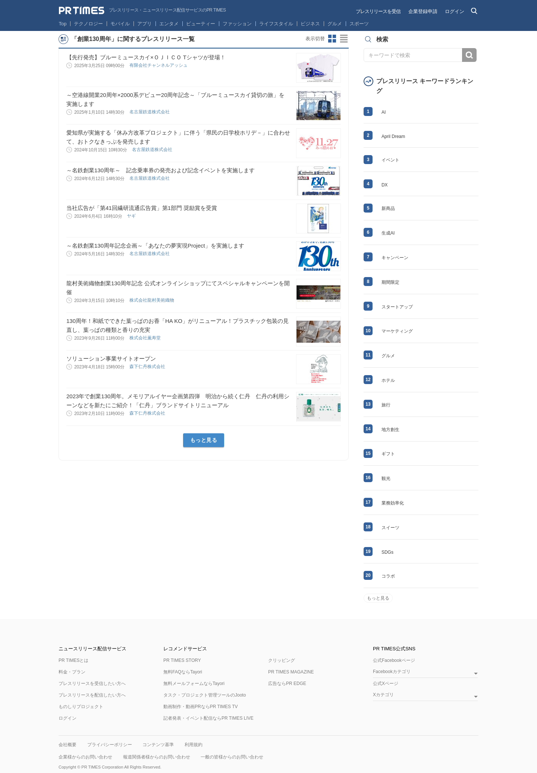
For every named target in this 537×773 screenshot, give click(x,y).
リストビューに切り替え (344, 38)
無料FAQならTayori (182, 672)
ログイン (454, 11)
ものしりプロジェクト (81, 706)
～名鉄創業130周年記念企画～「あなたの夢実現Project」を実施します (155, 245)
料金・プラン (72, 672)
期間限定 (390, 282)
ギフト (388, 453)
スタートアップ (397, 306)
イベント (390, 160)
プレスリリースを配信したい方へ (92, 695)
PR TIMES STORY (182, 660)
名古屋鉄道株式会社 (150, 111)
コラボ (388, 576)
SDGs (387, 552)
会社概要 (67, 744)
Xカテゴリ (383, 694)
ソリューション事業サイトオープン (111, 358)
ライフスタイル (276, 23)
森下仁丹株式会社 (147, 366)
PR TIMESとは (73, 660)
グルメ (334, 23)
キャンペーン (394, 257)
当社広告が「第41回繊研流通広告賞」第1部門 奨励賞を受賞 (141, 208)
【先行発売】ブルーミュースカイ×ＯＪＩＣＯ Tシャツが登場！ (146, 57)
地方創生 (390, 429)
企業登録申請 (422, 11)
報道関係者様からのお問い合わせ (156, 757)
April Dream (393, 136)
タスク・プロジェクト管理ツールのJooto (204, 695)
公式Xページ (385, 683)
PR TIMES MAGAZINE (291, 672)
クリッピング (281, 660)
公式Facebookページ (394, 660)
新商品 (388, 208)
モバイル (120, 23)
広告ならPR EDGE (287, 683)
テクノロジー (88, 23)
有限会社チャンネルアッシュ (159, 65)
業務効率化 (392, 503)
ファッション (237, 23)
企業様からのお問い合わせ (85, 757)
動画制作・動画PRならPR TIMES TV (200, 706)
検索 (469, 55)
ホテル (388, 380)
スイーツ (390, 527)
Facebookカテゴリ (392, 671)
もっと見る (203, 440)
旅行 (385, 405)
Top (63, 23)
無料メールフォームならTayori (193, 683)
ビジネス (310, 23)
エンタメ (169, 23)
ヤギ (132, 216)
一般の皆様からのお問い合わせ (232, 757)
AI (383, 112)
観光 (385, 478)
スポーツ (359, 23)
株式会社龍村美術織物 (152, 300)
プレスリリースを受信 (378, 11)
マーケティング (397, 331)
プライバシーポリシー (109, 744)
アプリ (144, 23)
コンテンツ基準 (158, 744)
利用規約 (193, 744)
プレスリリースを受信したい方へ (92, 683)
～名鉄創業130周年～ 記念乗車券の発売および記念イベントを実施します (160, 170)
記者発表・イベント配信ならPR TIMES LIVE (208, 718)
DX (384, 185)
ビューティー (200, 23)
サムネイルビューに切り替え (332, 38)
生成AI (388, 233)
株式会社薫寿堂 (145, 337)
